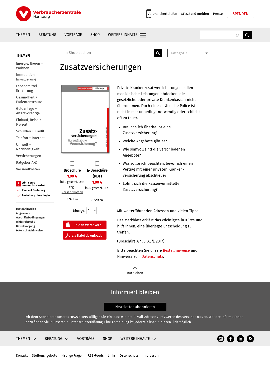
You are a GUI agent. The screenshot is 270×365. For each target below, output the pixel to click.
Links (111, 355)
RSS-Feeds (96, 355)
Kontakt (22, 355)
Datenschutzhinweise (29, 230)
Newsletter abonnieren (135, 307)
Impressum (150, 355)
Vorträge (73, 34)
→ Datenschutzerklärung (84, 322)
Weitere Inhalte (122, 34)
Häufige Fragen (72, 355)
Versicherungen (28, 156)
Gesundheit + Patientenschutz (29, 99)
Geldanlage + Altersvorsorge (28, 110)
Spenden (240, 13)
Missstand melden (195, 14)
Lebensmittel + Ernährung (28, 88)
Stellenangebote (44, 355)
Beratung (47, 34)
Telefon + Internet (30, 138)
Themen (23, 34)
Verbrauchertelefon (162, 14)
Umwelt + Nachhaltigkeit (27, 146)
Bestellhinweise (26, 208)
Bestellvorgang (25, 226)
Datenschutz (152, 256)
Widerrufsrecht (25, 221)
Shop (95, 34)
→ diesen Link (167, 322)
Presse (218, 14)
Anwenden (247, 35)
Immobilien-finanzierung (26, 77)
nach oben (135, 271)
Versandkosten (28, 169)
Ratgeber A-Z (26, 162)
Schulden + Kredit (30, 131)
